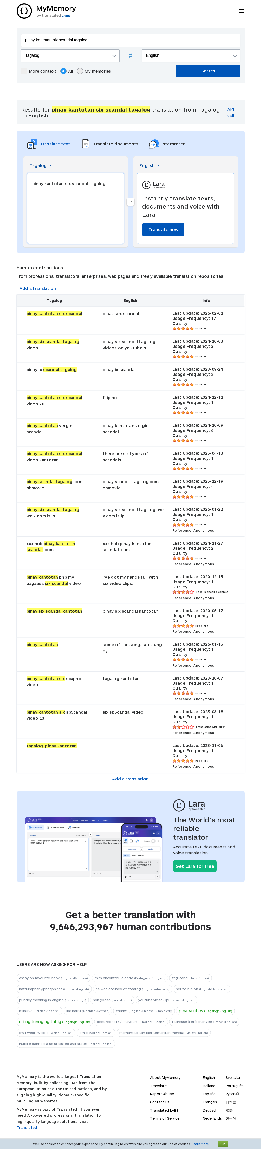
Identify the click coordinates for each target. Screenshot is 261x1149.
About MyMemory (165, 1077)
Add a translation (38, 288)
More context (38, 71)
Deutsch (210, 1110)
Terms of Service (164, 1118)
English (209, 1077)
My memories (94, 71)
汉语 (229, 1110)
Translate (158, 1086)
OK (223, 1144)
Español (209, 1094)
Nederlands (212, 1118)
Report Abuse (162, 1094)
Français (210, 1102)
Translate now (163, 229)
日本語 (231, 1102)
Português (235, 1086)
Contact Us (160, 1102)
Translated (164, 1110)
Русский (232, 1094)
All (66, 71)
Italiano (209, 1086)
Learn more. (201, 1144)
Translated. (27, 1127)
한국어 (231, 1118)
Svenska (233, 1077)
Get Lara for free (195, 866)
